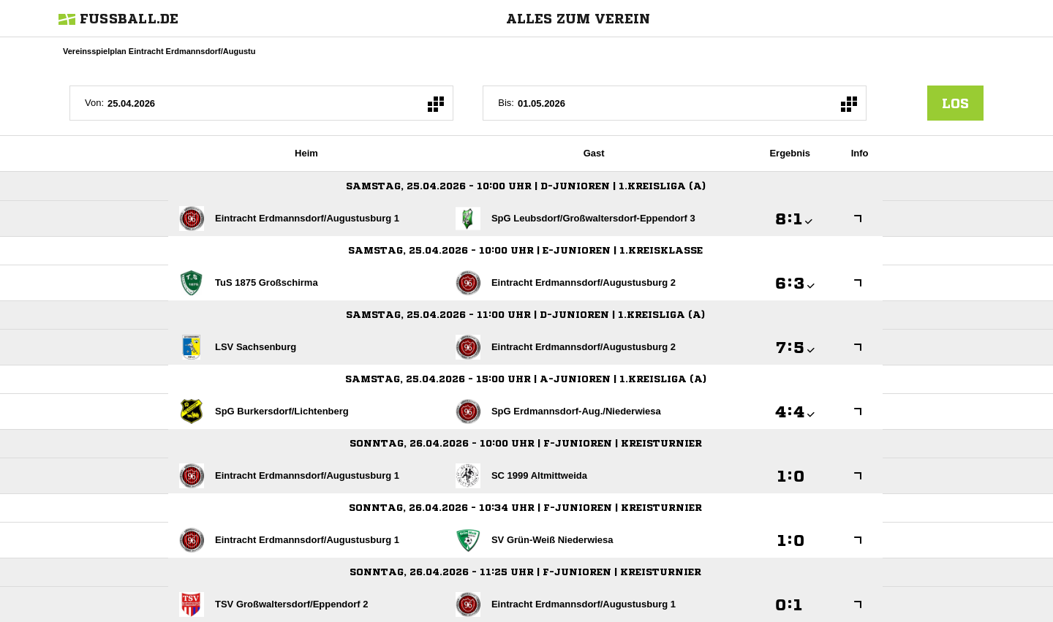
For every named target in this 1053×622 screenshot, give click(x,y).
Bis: (506, 102)
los (955, 103)
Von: (94, 102)
